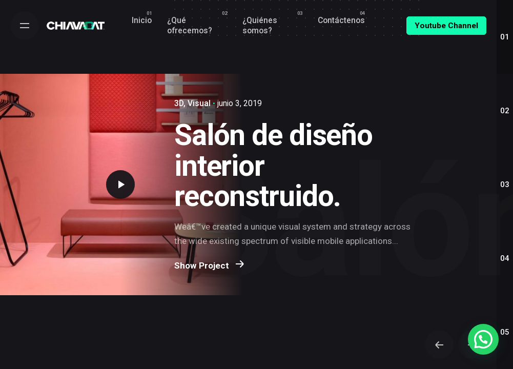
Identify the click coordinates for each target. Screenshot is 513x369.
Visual (199, 103)
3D (178, 103)
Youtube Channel (446, 25)
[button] (483, 339)
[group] (141, 20)
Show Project (209, 273)
